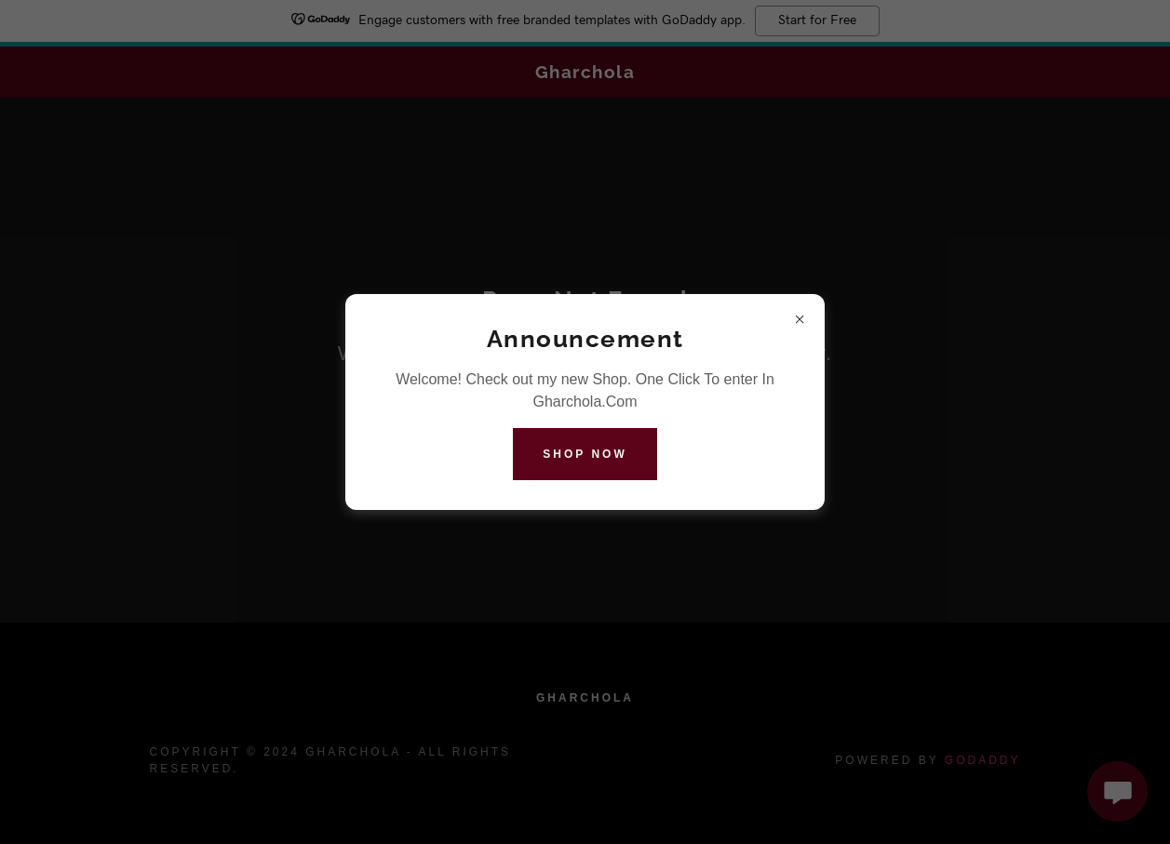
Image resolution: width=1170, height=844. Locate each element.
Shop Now (584, 454)
